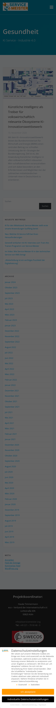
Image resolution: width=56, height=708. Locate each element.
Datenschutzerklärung (29, 704)
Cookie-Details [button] (15, 704)
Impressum (42, 704)
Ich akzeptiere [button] (28, 690)
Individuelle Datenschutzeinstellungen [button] (28, 698)
